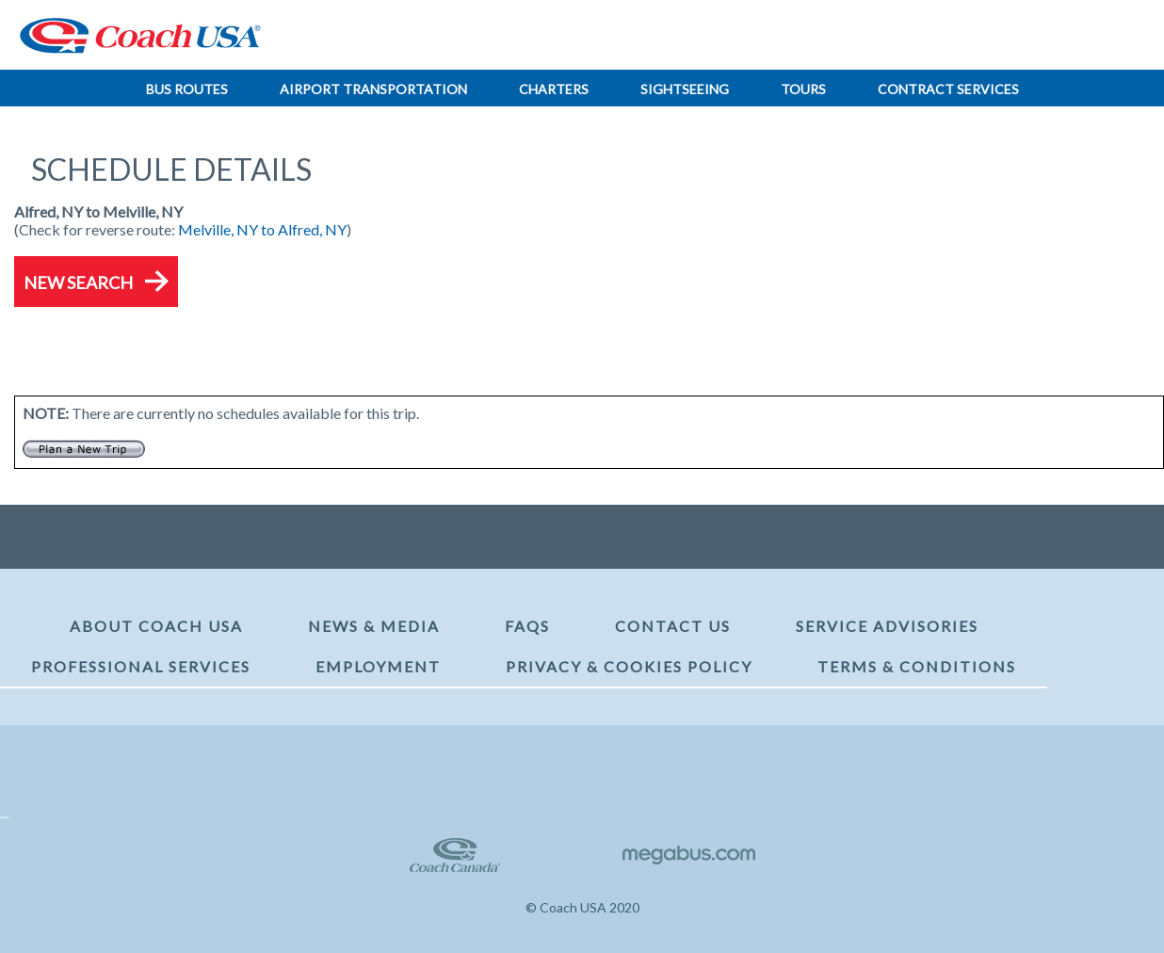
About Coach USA (156, 626)
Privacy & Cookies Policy (629, 666)
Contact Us (673, 626)
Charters (554, 89)
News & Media (374, 626)
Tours (803, 89)
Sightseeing (684, 89)
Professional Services (141, 666)
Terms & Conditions (916, 666)
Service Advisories (887, 626)
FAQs (527, 626)
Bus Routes (187, 89)
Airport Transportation (373, 89)
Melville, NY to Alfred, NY (262, 229)
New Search (78, 282)
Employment (378, 666)
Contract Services (948, 89)
